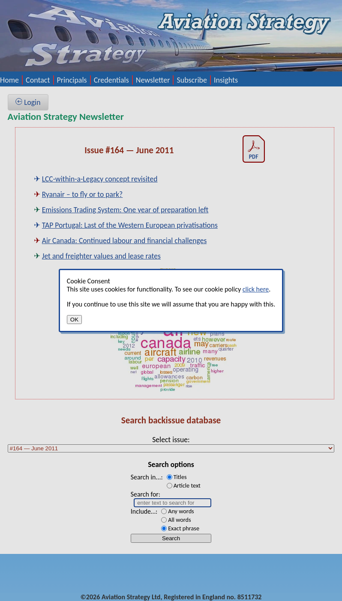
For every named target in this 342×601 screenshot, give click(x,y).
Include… (143, 511)
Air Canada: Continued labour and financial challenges (124, 240)
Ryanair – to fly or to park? (82, 194)
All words (179, 520)
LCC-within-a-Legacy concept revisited (100, 179)
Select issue (170, 439)
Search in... (146, 477)
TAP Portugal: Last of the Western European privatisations (130, 225)
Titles (180, 477)
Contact (38, 80)
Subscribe (192, 80)
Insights (226, 80)
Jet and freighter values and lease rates (101, 256)
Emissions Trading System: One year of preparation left (125, 209)
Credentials (111, 80)
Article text (187, 485)
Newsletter (153, 80)
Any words (181, 511)
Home (9, 80)
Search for (145, 494)
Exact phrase (183, 528)
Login (27, 102)
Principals (72, 80)
